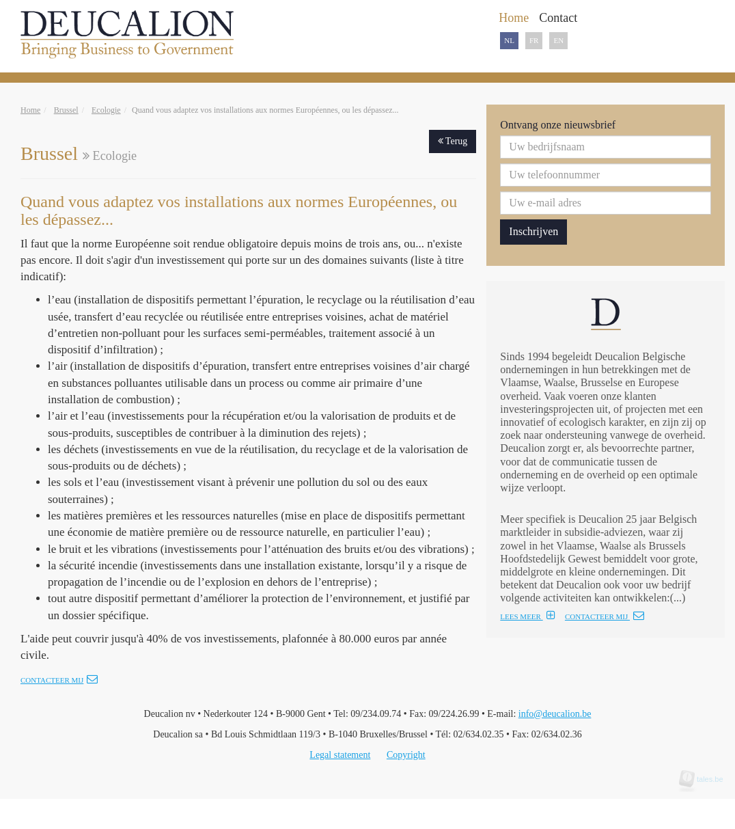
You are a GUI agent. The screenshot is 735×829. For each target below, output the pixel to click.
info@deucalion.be (555, 714)
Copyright (406, 755)
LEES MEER (527, 616)
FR (533, 40)
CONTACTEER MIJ (604, 616)
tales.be (706, 779)
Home (30, 110)
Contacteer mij (59, 680)
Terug (453, 141)
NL (509, 40)
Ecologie (106, 110)
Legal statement (339, 755)
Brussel (66, 110)
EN (558, 40)
